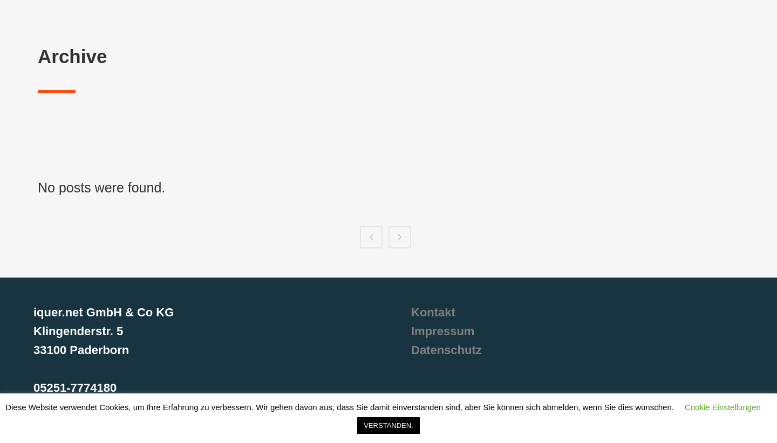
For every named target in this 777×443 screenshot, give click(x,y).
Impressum (442, 331)
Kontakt (433, 312)
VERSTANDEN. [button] (388, 425)
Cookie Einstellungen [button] (723, 407)
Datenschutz (446, 350)
